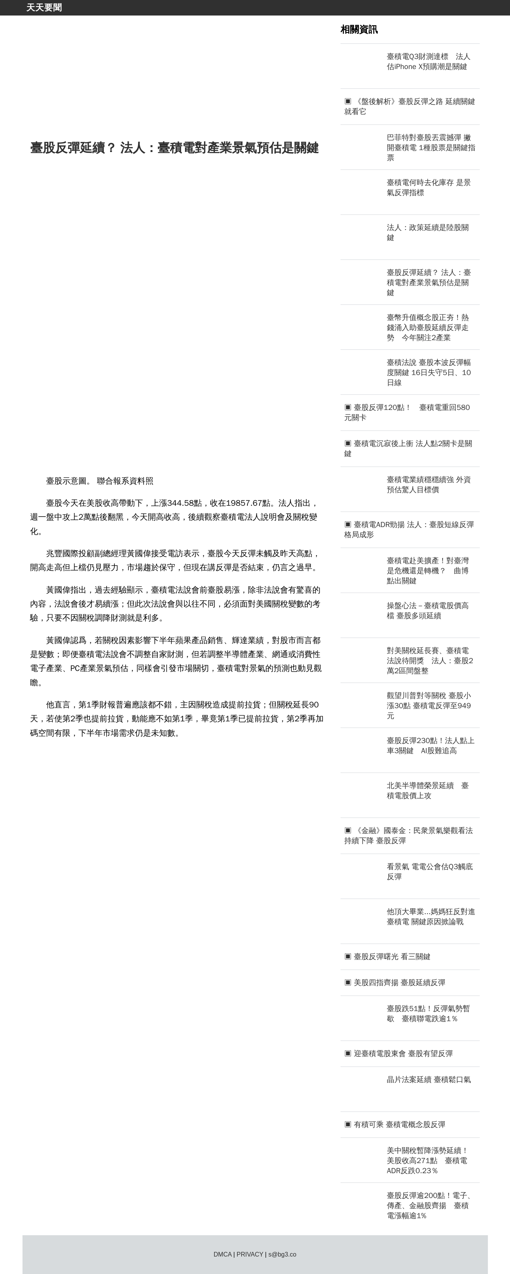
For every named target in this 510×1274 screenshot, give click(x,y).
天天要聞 (44, 7)
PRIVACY (250, 1254)
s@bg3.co (282, 1254)
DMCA (223, 1254)
